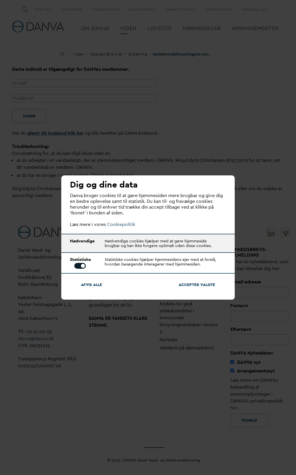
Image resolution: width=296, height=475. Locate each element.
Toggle (80, 266)
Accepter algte (197, 284)
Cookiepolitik (121, 224)
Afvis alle (91, 284)
